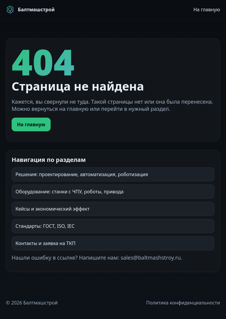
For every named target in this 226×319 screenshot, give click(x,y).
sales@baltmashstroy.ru (151, 257)
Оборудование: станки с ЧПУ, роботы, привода (69, 191)
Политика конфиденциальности (183, 302)
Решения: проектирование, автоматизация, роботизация (81, 174)
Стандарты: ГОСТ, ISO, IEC (44, 226)
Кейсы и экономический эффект (52, 209)
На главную (206, 9)
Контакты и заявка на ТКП (45, 243)
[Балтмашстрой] (30, 9)
